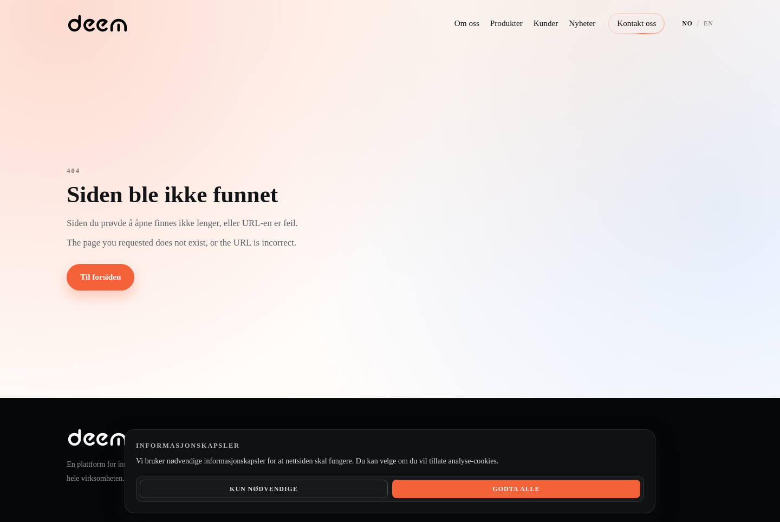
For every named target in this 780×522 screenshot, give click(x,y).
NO (687, 23)
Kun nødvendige (264, 489)
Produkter (506, 23)
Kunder (546, 23)
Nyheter (582, 23)
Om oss (466, 23)
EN (708, 23)
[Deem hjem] (97, 23)
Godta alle (516, 489)
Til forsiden (100, 276)
